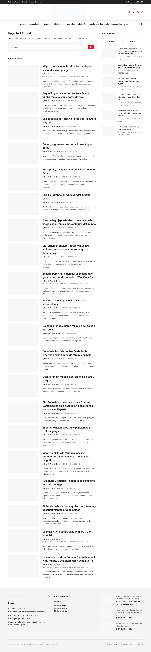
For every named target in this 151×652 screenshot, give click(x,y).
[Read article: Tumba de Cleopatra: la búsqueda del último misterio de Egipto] (23, 490)
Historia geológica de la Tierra (19, 619)
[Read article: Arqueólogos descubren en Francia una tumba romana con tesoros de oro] (23, 103)
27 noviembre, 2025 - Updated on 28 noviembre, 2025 (63, 76)
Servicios (38, 2)
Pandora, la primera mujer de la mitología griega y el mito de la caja (129, 97)
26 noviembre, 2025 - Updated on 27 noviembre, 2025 (63, 284)
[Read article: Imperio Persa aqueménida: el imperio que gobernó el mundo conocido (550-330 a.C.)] (23, 283)
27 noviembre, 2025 (69, 101)
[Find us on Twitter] (133, 12)
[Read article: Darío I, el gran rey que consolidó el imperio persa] (23, 153)
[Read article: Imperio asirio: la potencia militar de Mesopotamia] (23, 310)
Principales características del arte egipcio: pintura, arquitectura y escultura (130, 113)
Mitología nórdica (60, 608)
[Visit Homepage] (68, 12)
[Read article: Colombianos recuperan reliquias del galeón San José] (23, 335)
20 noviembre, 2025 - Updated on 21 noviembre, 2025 (63, 542)
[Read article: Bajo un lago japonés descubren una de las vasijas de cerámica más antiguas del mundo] (23, 230)
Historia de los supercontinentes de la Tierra (24, 615)
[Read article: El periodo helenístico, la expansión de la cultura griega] (23, 437)
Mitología (82, 24)
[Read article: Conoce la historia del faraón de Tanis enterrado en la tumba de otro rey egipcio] (23, 361)
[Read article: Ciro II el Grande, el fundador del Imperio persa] (23, 204)
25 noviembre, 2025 (69, 308)
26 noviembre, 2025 (69, 228)
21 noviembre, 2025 (69, 488)
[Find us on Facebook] (129, 12)
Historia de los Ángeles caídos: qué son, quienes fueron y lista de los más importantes (130, 51)
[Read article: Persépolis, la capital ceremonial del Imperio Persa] (23, 179)
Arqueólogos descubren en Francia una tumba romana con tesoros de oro (129, 612)
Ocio (126, 24)
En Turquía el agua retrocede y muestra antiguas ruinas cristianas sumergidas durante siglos (65, 249)
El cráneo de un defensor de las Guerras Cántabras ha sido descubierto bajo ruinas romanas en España (67, 406)
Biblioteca (58, 24)
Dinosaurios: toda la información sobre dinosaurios (26, 612)
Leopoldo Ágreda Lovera (52, 101)
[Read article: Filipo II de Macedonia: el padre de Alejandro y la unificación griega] (23, 76)
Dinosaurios (116, 24)
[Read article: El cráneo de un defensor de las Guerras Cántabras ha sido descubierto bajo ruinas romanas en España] (23, 411)
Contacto (24, 2)
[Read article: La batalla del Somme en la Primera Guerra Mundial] (23, 541)
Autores (31, 2)
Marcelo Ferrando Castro (52, 74)
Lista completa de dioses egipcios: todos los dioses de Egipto (128, 81)
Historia (46, 24)
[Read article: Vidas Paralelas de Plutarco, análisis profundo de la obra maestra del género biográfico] (23, 462)
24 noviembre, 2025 (69, 435)
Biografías (71, 24)
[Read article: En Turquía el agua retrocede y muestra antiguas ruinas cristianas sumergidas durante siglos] (23, 255)
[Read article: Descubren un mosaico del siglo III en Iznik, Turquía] (23, 386)
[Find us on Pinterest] (138, 12)
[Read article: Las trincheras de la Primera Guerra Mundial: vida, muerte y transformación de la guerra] (23, 566)
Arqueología (34, 24)
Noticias (23, 24)
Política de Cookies (14, 2)
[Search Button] (142, 24)
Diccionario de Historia (99, 24)
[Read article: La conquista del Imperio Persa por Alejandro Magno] (23, 128)
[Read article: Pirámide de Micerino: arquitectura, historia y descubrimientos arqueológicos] (23, 515)
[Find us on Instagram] (142, 12)
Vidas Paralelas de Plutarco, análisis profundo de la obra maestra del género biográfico (65, 457)
